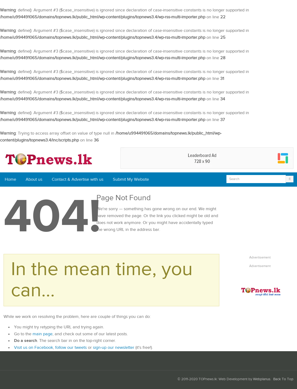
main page (43, 333)
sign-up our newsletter (113, 347)
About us (34, 179)
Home (10, 179)
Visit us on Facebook (33, 347)
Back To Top (283, 379)
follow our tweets (71, 347)
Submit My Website (131, 179)
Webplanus (261, 379)
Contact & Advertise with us (77, 179)
